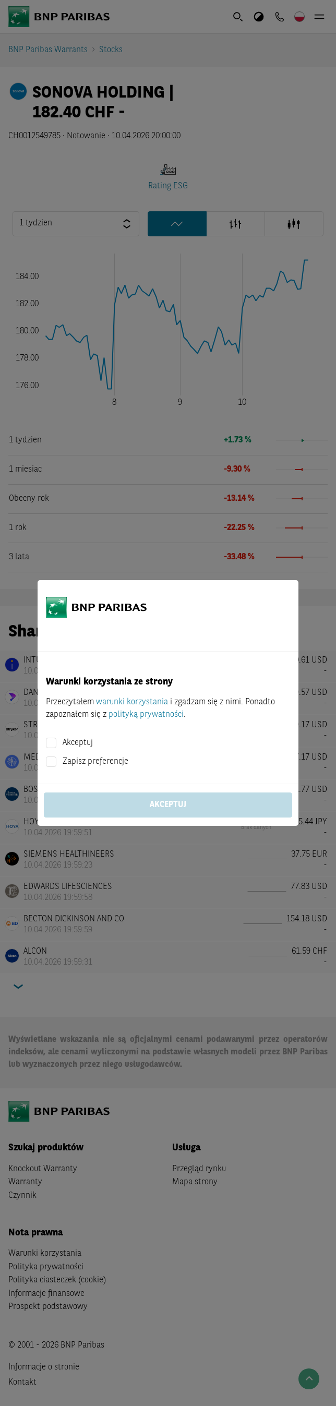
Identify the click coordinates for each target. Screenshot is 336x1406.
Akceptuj (78, 743)
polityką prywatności (146, 715)
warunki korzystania (132, 702)
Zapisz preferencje (95, 762)
